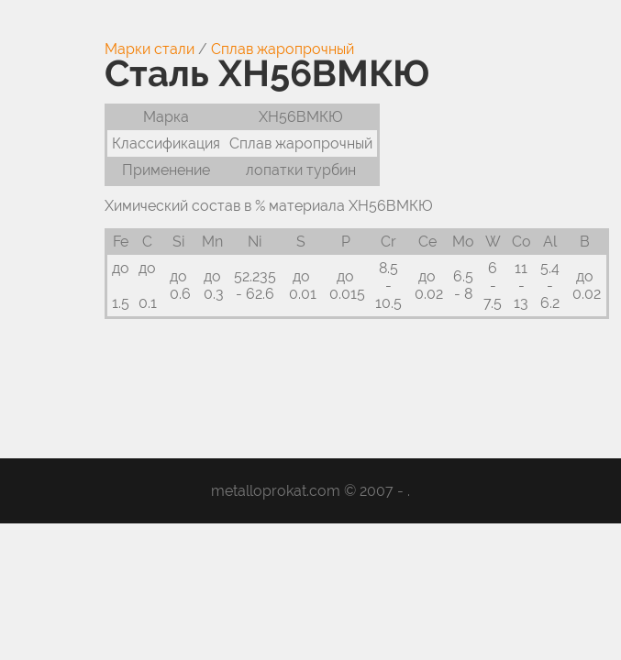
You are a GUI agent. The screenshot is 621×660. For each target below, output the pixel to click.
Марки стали (149, 49)
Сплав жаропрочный (282, 49)
